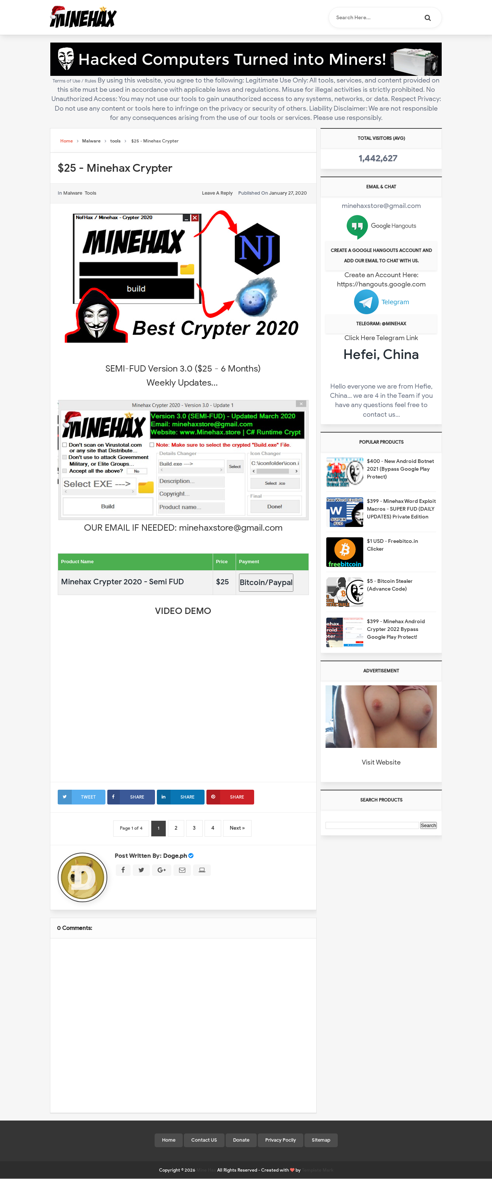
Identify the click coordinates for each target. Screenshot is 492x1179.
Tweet (77, 797)
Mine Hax (206, 1170)
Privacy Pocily (280, 1140)
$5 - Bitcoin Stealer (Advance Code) (390, 585)
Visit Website (381, 762)
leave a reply (217, 193)
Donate (241, 1140)
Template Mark (317, 1170)
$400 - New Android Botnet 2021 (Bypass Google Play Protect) (400, 469)
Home (168, 1140)
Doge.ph (175, 856)
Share (125, 797)
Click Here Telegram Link (381, 338)
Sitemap (321, 1140)
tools (90, 193)
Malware (72, 193)
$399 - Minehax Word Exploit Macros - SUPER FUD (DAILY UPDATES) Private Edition (401, 509)
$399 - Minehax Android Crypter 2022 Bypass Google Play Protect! (396, 629)
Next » (238, 828)
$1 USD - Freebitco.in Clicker (392, 545)
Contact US (204, 1140)
